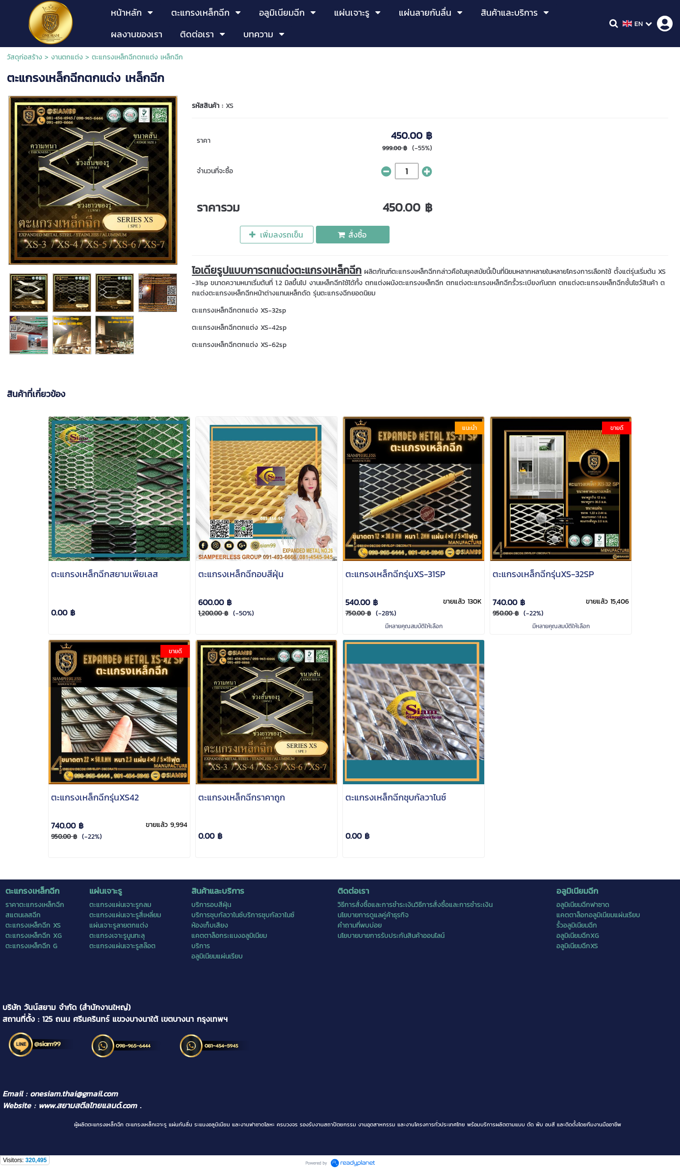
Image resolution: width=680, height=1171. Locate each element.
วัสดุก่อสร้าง (24, 57)
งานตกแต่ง (67, 57)
